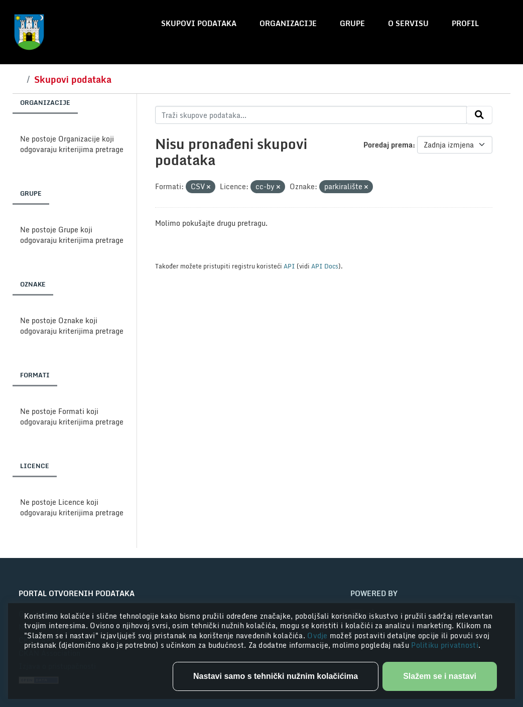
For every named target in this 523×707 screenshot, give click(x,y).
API (289, 266)
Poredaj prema (388, 145)
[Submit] (479, 115)
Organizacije (288, 23)
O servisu (408, 23)
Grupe (352, 23)
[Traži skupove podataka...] (311, 115)
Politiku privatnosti (444, 645)
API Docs (324, 266)
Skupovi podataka (198, 23)
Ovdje (318, 635)
